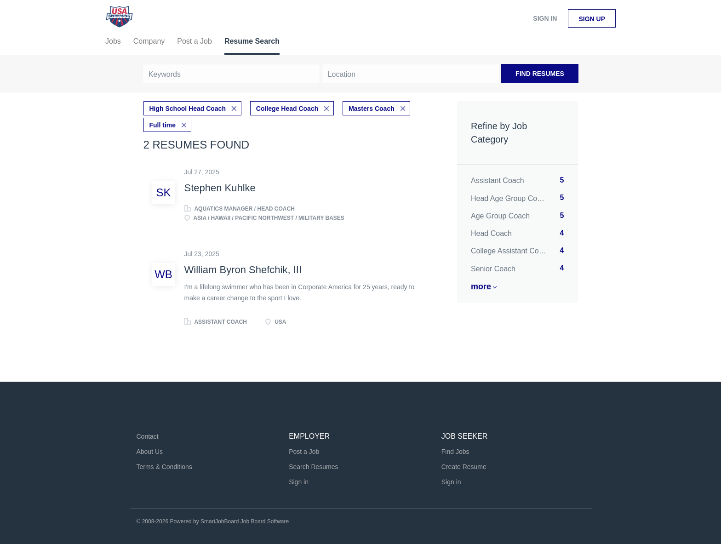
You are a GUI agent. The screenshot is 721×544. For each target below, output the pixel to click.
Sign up (591, 19)
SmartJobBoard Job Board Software (244, 521)
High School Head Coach (187, 108)
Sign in (545, 18)
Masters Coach (372, 108)
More (481, 286)
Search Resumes (313, 466)
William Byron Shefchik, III (243, 269)
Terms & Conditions (164, 466)
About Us (150, 451)
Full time (162, 125)
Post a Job (304, 451)
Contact (148, 436)
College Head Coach (287, 108)
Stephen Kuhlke (220, 188)
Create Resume (463, 466)
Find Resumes (539, 73)
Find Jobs (455, 451)
